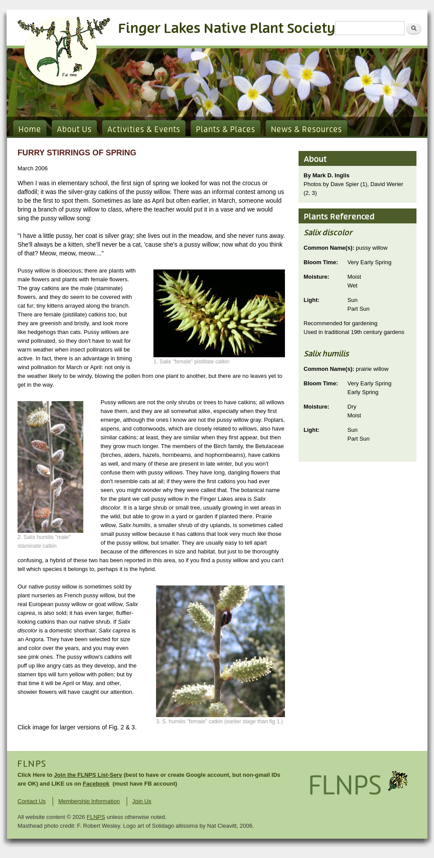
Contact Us (32, 801)
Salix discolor (328, 233)
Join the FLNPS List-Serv (88, 775)
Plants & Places (225, 130)
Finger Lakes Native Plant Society (226, 28)
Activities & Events (143, 130)
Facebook (96, 783)
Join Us (141, 801)
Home (29, 130)
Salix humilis (326, 354)
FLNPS (32, 764)
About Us (74, 130)
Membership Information (89, 801)
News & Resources (306, 130)
